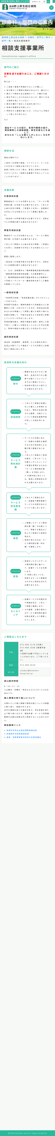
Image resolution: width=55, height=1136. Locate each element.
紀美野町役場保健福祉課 (18, 734)
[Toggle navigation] (51, 7)
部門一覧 (6, 40)
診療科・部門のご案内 (39, 37)
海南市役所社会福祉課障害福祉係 (22, 730)
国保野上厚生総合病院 (13, 37)
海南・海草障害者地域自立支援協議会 (24, 737)
